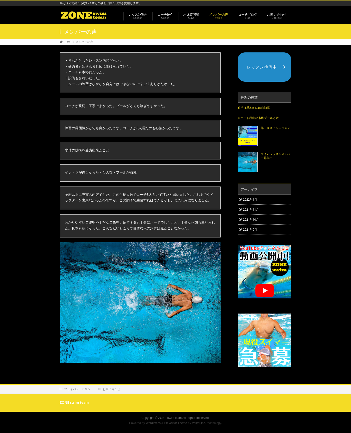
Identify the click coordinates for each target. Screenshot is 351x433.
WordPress (153, 423)
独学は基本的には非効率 (254, 108)
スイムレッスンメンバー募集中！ (275, 156)
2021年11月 (251, 209)
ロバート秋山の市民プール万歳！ (260, 118)
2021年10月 (251, 219)
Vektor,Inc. (199, 423)
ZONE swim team (170, 418)
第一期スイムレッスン (275, 128)
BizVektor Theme (175, 423)
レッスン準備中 (262, 67)
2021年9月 (250, 229)
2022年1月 (250, 199)
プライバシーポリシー (78, 389)
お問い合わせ (111, 389)
